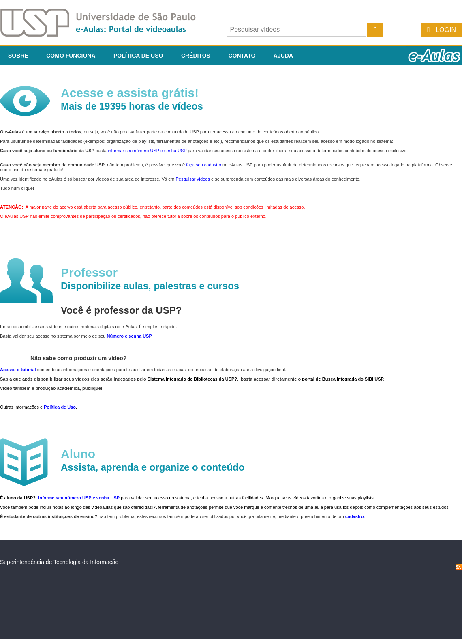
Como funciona (70, 55)
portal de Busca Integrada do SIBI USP (342, 379)
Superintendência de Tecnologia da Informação (59, 562)
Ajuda (283, 55)
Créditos (195, 55)
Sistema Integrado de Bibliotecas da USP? (192, 379)
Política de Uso (138, 55)
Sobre (18, 55)
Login (446, 29)
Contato (241, 55)
